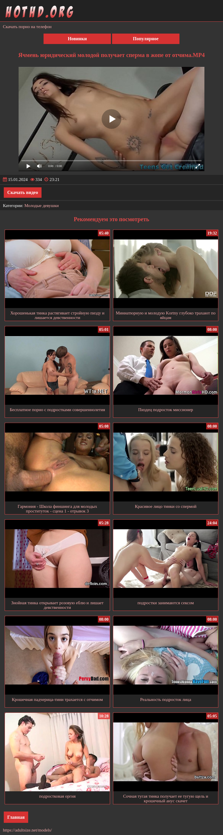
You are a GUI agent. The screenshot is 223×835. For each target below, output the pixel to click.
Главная (16, 817)
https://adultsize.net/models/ (27, 830)
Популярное (146, 38)
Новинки (77, 38)
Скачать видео (22, 192)
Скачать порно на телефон (27, 26)
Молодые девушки (41, 205)
